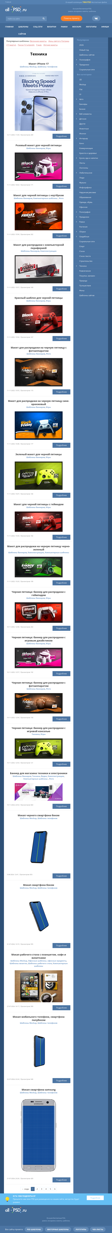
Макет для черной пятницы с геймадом (39, 504)
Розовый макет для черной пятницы (39, 145)
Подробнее (61, 136)
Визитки (51, 26)
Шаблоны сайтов (86, 55)
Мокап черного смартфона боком (38, 815)
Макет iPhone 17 (39, 63)
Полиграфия (84, 59)
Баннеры (83, 104)
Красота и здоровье (88, 153)
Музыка (82, 182)
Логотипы (91, 26)
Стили (82, 251)
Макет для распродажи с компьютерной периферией (38, 246)
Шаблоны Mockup (28, 66)
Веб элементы (85, 114)
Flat (80, 89)
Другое (82, 123)
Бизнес (82, 109)
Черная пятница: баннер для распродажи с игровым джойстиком (38, 639)
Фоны (81, 290)
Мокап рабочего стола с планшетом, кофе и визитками (38, 956)
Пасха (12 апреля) (26, 45)
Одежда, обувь (85, 202)
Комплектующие (48, 251)
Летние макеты (50, 45)
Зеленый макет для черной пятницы (38, 454)
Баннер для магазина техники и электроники (38, 773)
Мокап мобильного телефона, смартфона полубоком (38, 1018)
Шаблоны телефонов (47, 66)
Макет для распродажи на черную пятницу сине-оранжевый (38, 402)
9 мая (38, 45)
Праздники (84, 64)
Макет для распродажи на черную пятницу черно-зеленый (38, 548)
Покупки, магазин (87, 276)
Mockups (76, 26)
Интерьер (83, 138)
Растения (83, 226)
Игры (48, 148)
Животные (84, 128)
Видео (44, 776)
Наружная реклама (87, 192)
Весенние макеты (38, 41)
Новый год (84, 50)
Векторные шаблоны (58, 1229)
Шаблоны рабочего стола (40, 963)
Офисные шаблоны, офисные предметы (47, 961)
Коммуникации (86, 148)
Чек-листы (97, 1229)
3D (80, 79)
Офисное (83, 207)
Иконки (82, 133)
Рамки (64, 26)
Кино (81, 143)
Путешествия (85, 285)
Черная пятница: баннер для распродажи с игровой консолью (38, 729)
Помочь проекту (71, 18)
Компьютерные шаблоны (45, 198)
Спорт (81, 246)
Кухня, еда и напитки (88, 158)
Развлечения (85, 271)
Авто (81, 99)
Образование (85, 197)
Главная (8, 2)
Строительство (85, 261)
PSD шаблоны (34, 1229)
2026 (81, 45)
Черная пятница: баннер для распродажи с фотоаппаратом (38, 684)
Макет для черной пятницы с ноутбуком (38, 195)
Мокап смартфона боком (38, 885)
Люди (81, 177)
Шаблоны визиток (18, 963)
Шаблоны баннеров (35, 148)
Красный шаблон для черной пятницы (39, 297)
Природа (83, 280)
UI (80, 94)
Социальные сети (87, 69)
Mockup (82, 84)
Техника (36, 734)
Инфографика (85, 187)
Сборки (82, 231)
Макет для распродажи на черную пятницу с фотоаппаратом (39, 349)
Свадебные (84, 236)
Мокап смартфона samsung (39, 1089)
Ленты (82, 163)
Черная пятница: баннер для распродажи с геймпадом (38, 593)
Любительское (85, 173)
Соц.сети (37, 26)
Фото (61, 198)
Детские (82, 119)
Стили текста (85, 256)
